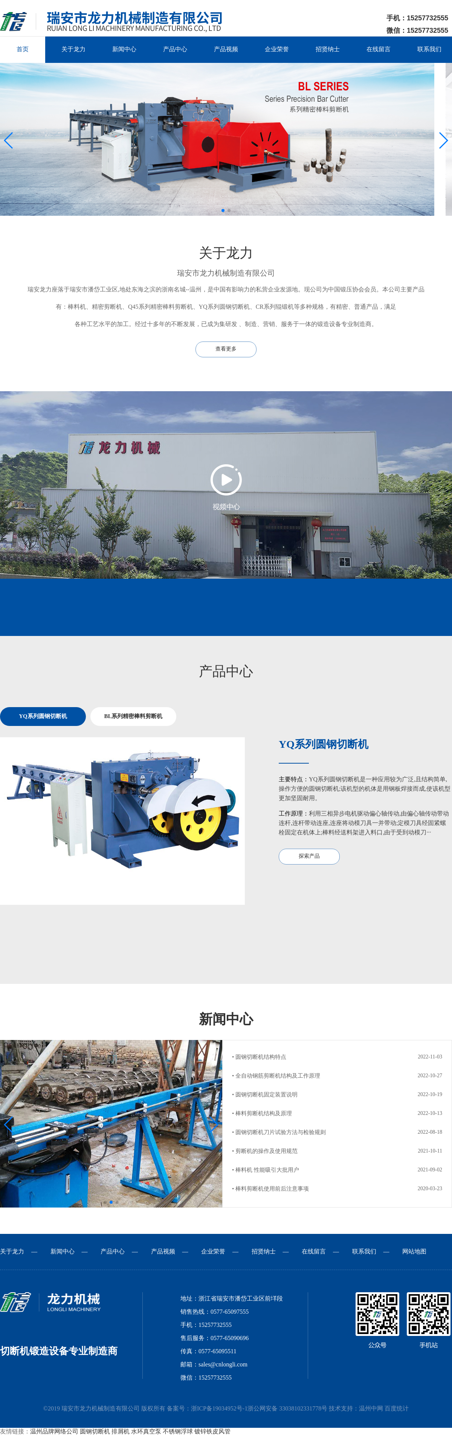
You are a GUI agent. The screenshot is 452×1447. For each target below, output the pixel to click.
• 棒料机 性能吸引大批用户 (265, 1170)
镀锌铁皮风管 (212, 1432)
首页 (23, 49)
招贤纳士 (328, 49)
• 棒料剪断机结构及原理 (262, 1114)
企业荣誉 (277, 49)
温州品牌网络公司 (54, 1432)
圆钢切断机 (95, 1432)
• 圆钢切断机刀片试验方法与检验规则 (279, 1133)
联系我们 (429, 49)
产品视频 (226, 49)
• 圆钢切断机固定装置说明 (265, 1095)
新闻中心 (124, 49)
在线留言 (378, 49)
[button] (222, 210)
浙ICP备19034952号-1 (219, 1409)
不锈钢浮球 (178, 1432)
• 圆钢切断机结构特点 (259, 1057)
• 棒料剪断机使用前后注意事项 (270, 1189)
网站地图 (414, 1252)
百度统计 (397, 1409)
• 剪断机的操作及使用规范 (265, 1151)
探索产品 (309, 856)
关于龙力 (73, 49)
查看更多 (226, 349)
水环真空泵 (146, 1432)
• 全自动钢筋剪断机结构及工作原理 (276, 1076)
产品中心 (175, 49)
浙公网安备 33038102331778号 (287, 1409)
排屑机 (120, 1432)
